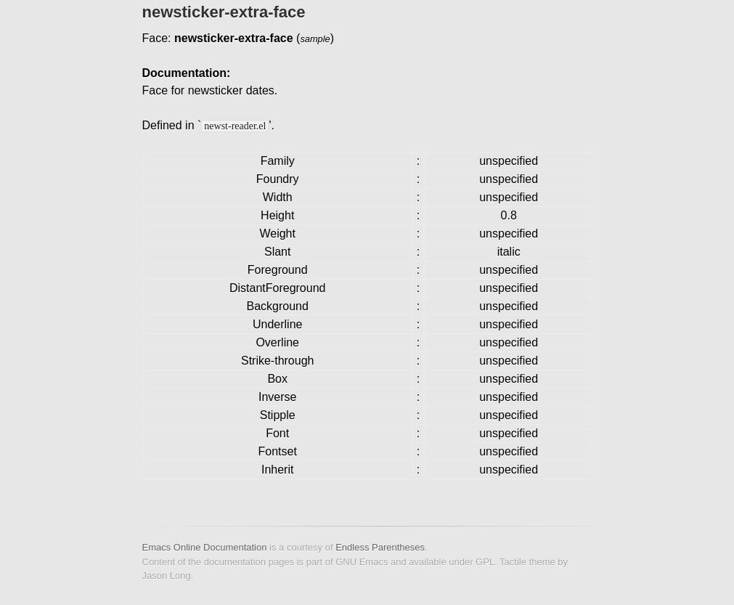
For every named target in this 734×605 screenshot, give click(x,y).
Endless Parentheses (380, 547)
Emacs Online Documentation (204, 547)
